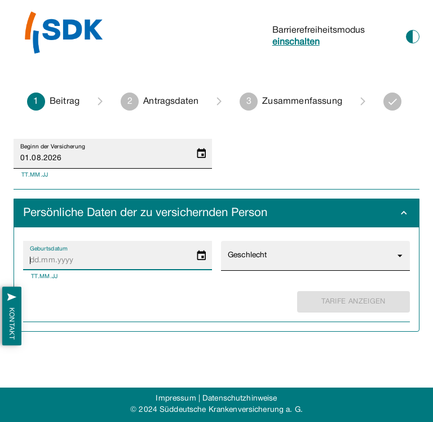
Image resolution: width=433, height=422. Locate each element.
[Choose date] (201, 255)
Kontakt (11, 316)
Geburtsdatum (49, 249)
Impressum (176, 398)
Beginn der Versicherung (52, 147)
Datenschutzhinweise (239, 398)
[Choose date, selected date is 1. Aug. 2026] (201, 153)
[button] (216, 213)
